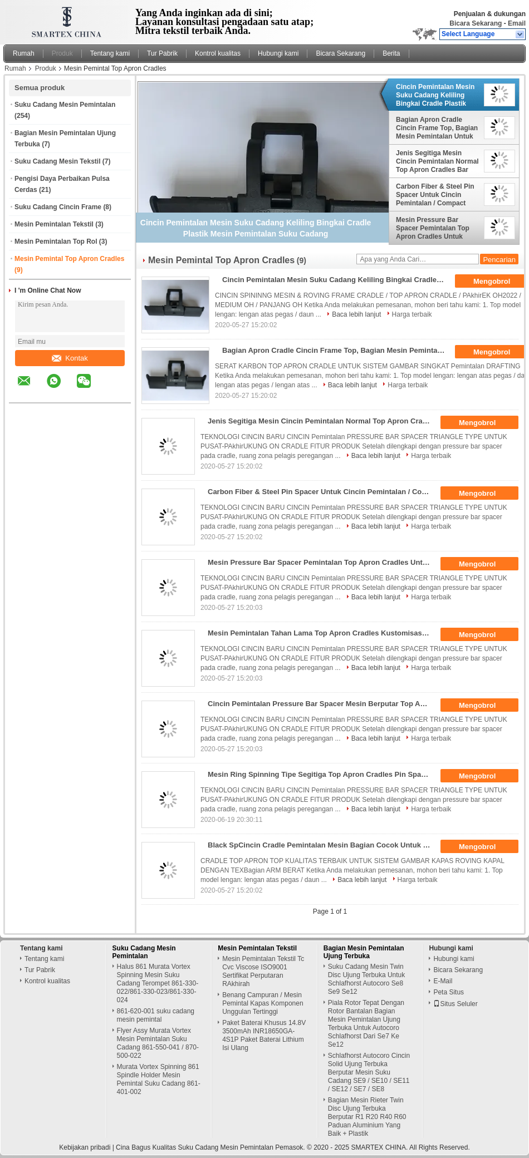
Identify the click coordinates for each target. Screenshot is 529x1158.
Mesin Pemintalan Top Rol (55, 241)
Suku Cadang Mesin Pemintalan (64, 105)
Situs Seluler (455, 1004)
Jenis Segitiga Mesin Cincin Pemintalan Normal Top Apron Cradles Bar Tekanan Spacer (437, 161)
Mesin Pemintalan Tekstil (54, 224)
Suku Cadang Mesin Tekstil (57, 161)
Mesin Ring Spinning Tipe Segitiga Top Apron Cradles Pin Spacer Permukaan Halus (323, 774)
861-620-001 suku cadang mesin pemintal (155, 1015)
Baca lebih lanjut (356, 314)
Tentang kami (110, 53)
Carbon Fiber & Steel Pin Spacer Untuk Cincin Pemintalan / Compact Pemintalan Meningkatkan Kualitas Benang (437, 195)
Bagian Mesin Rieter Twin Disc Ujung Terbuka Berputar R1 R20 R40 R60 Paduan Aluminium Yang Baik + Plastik (367, 1116)
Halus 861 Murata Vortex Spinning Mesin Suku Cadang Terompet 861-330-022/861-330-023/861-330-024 (158, 983)
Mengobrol (485, 422)
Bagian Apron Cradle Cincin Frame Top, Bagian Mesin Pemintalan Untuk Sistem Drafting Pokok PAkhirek (437, 128)
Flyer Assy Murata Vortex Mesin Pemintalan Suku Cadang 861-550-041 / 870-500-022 (158, 1043)
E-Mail (442, 981)
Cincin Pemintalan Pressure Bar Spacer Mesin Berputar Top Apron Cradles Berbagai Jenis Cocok (323, 703)
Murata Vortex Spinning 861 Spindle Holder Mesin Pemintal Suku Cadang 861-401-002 (158, 1079)
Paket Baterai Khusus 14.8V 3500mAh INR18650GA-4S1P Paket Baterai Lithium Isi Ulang (264, 1035)
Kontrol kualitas (218, 53)
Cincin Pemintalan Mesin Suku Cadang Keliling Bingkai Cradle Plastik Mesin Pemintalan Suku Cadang (435, 95)
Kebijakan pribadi (84, 1147)
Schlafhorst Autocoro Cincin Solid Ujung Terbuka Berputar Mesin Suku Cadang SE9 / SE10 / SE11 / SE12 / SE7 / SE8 (369, 1072)
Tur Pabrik (162, 53)
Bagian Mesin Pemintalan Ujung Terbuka (364, 952)
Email (517, 23)
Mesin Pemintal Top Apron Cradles (69, 259)
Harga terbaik (412, 314)
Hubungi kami (278, 53)
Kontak (69, 358)
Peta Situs (448, 992)
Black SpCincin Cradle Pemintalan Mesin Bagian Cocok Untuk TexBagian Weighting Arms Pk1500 (323, 845)
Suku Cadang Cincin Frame (57, 207)
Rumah (24, 53)
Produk (62, 53)
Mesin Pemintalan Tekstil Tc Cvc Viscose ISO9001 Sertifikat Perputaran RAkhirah (263, 971)
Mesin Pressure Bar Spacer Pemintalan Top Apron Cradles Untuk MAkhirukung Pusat (432, 228)
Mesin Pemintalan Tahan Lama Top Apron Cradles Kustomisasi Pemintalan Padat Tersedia (323, 633)
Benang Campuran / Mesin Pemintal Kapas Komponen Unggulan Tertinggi (262, 1003)
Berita (391, 53)
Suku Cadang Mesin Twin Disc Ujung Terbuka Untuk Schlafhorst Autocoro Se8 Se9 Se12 (366, 979)
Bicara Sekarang (475, 23)
